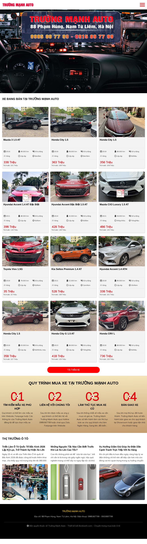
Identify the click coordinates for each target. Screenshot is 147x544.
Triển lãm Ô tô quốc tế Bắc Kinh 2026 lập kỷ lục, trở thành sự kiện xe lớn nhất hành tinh (23, 455)
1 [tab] (72, 88)
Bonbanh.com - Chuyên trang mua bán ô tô (99, 531)
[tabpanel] (73, 46)
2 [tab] (75, 88)
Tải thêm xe (73, 375)
